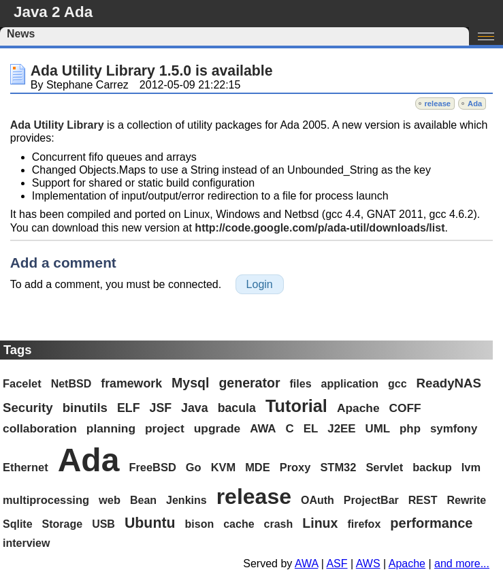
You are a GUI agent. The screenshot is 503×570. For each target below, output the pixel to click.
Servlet (384, 467)
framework (131, 383)
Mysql (190, 382)
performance (431, 523)
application (349, 384)
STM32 (338, 467)
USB (103, 524)
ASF (336, 563)
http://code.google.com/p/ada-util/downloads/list (319, 228)
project (164, 428)
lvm (471, 467)
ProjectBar (371, 500)
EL (311, 428)
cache (238, 524)
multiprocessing (46, 500)
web (109, 500)
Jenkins (186, 500)
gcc (397, 384)
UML (378, 428)
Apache (358, 408)
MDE (257, 467)
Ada (475, 103)
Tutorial (296, 405)
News (21, 33)
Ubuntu (150, 523)
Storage (62, 524)
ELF (128, 408)
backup (432, 467)
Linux (320, 523)
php (410, 428)
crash (278, 524)
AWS (368, 563)
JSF (161, 408)
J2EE (341, 428)
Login (259, 284)
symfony (453, 428)
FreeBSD (152, 467)
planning (110, 428)
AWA (263, 428)
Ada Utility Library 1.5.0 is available (152, 71)
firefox (363, 524)
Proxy (295, 467)
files (301, 384)
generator (249, 382)
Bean (143, 500)
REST (423, 500)
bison (199, 524)
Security (28, 407)
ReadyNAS (449, 383)
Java (194, 408)
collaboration (40, 428)
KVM (223, 467)
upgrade (217, 428)
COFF (405, 408)
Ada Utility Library (57, 125)
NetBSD (71, 384)
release (438, 103)
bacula (237, 408)
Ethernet (25, 467)
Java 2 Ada (53, 11)
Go (193, 467)
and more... (461, 563)
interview (26, 543)
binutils (85, 407)
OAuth (317, 500)
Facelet (22, 383)
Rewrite (466, 500)
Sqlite (18, 524)
